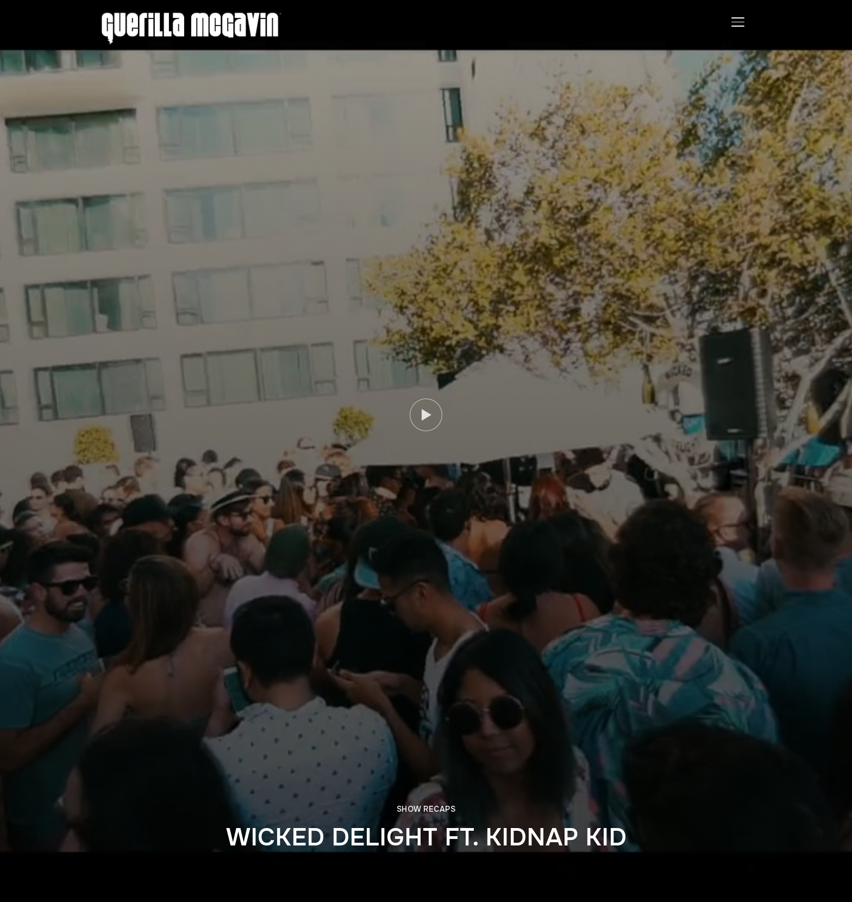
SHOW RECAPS (426, 809)
